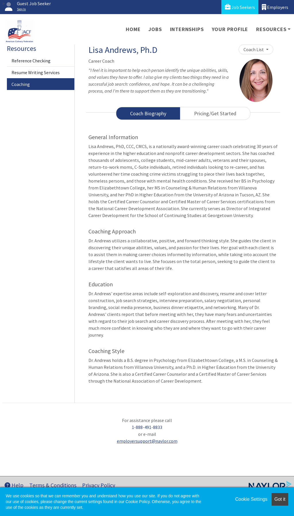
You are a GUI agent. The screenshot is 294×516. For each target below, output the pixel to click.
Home (133, 29)
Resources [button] (271, 29)
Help (14, 485)
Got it (279, 499)
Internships (187, 29)
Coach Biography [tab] (148, 113)
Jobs (155, 29)
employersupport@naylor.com (147, 441)
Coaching (20, 84)
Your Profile (230, 29)
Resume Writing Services (35, 72)
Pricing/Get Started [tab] (215, 113)
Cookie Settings (251, 499)
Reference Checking (31, 61)
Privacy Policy (98, 485)
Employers (275, 7)
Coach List (254, 49)
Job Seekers (240, 7)
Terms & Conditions (52, 485)
